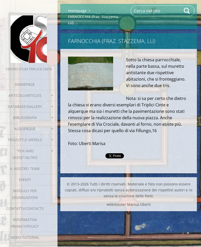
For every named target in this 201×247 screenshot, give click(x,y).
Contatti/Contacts (25, 208)
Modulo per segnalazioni (25, 194)
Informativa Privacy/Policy (25, 223)
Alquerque (25, 128)
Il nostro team (25, 168)
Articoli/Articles (25, 95)
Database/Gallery (25, 106)
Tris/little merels (25, 139)
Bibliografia (25, 117)
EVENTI (25, 179)
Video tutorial (25, 237)
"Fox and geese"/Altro (24, 154)
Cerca (187, 11)
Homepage (25, 84)
